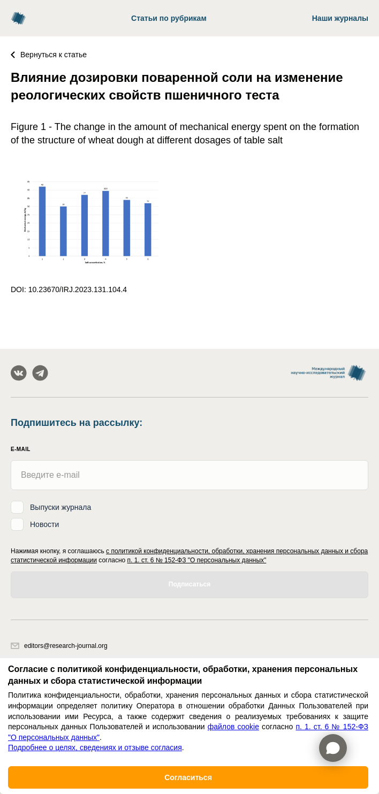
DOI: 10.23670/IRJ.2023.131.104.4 (69, 289)
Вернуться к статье (49, 54)
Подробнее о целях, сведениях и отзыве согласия (95, 747)
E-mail (21, 449)
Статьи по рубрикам (169, 18)
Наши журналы (340, 18)
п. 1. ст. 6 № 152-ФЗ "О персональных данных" (197, 560)
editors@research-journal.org (59, 646)
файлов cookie (233, 726)
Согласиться (188, 777)
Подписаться (189, 584)
